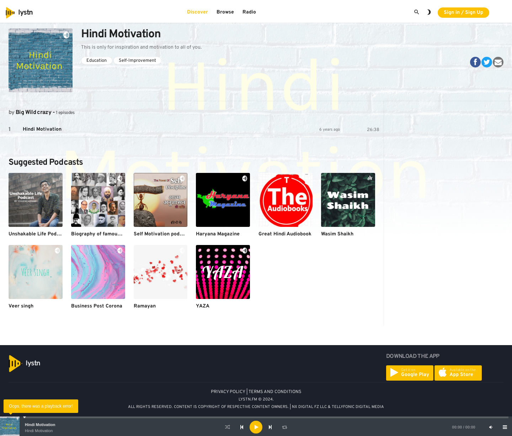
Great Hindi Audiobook (284, 234)
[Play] (256, 427)
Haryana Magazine (218, 234)
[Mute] (491, 427)
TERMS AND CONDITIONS (275, 392)
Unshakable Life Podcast (38, 234)
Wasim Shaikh (337, 234)
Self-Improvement (137, 61)
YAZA (202, 306)
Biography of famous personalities (111, 234)
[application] (256, 427)
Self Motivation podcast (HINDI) (171, 234)
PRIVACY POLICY (228, 392)
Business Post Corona (96, 306)
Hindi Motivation (40, 425)
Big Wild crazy (33, 112)
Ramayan (145, 306)
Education (96, 61)
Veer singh (21, 306)
